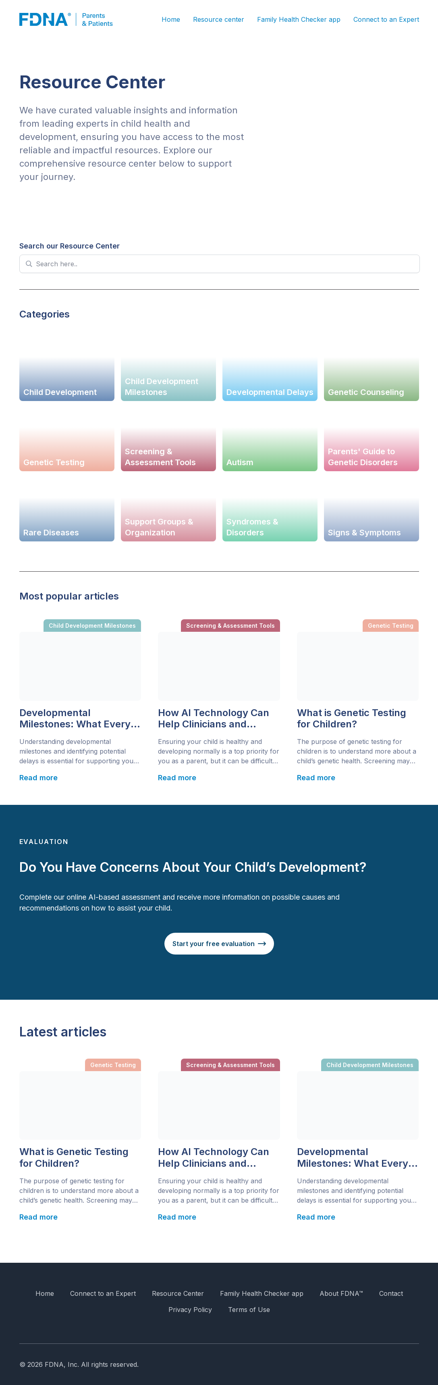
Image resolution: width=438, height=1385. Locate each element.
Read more (38, 777)
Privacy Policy (190, 1310)
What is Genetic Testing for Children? (351, 718)
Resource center (218, 19)
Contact (391, 1293)
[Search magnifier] (29, 264)
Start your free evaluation (213, 944)
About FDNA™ (341, 1293)
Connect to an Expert (386, 19)
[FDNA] (71, 19)
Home (171, 19)
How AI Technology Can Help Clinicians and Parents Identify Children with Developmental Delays (216, 719)
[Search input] (224, 263)
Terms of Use (249, 1310)
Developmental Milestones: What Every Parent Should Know (75, 719)
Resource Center (178, 1293)
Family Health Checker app (298, 19)
